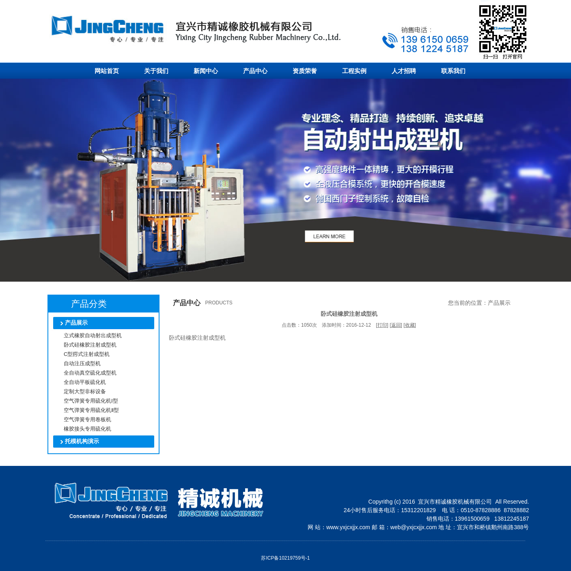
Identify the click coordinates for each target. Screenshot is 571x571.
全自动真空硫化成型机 (84, 373)
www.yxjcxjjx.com (348, 527)
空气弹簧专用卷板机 (81, 419)
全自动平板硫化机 (78, 382)
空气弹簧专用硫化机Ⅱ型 (85, 410)
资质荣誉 (305, 71)
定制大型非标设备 (78, 391)
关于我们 (156, 71)
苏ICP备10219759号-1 (285, 558)
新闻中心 (206, 71)
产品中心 (255, 71)
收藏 (410, 325)
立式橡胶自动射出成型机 (86, 335)
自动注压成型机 (76, 363)
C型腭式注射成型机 (80, 354)
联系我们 (453, 71)
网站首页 (107, 71)
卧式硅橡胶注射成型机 (84, 345)
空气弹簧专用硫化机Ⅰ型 (85, 401)
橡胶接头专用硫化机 (81, 429)
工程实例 (354, 71)
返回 (396, 325)
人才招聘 (404, 71)
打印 (382, 325)
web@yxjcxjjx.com (413, 527)
